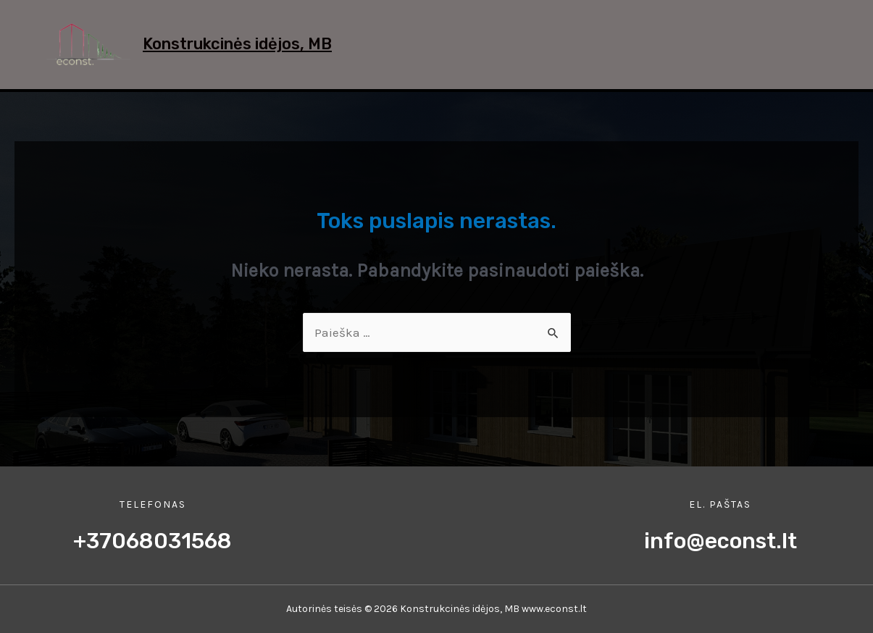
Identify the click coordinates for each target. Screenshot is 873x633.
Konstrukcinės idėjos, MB (237, 44)
